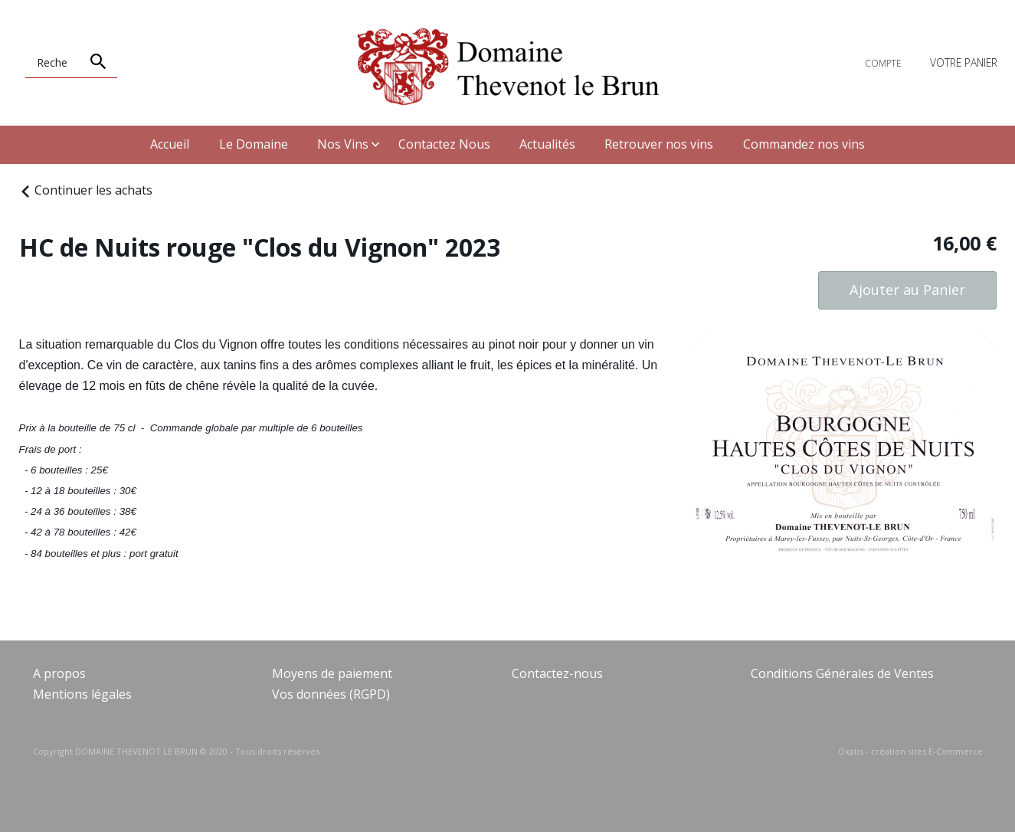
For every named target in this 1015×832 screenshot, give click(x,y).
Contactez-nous (557, 673)
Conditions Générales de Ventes (842, 673)
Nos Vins (342, 144)
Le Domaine (253, 144)
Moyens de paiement (332, 673)
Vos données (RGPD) (331, 694)
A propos (59, 673)
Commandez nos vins (804, 144)
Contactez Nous (444, 144)
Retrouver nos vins (658, 144)
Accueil (169, 144)
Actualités (547, 144)
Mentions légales (82, 694)
